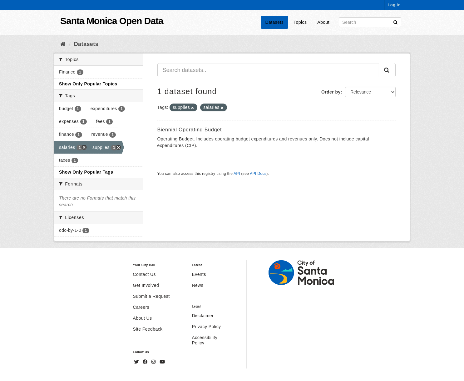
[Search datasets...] (268, 70)
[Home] (63, 44)
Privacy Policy (206, 326)
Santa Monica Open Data (111, 21)
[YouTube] (162, 362)
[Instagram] (154, 362)
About (323, 22)
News (197, 285)
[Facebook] (145, 362)
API (237, 173)
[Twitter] (137, 362)
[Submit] (395, 21)
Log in (394, 5)
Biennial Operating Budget (189, 129)
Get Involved (146, 285)
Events (199, 274)
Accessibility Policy (204, 340)
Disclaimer (203, 315)
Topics (300, 22)
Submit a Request (151, 296)
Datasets (274, 22)
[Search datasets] (370, 22)
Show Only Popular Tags (86, 172)
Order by (331, 91)
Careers (141, 307)
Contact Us (144, 274)
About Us (142, 318)
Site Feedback (148, 329)
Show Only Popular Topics (88, 83)
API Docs (258, 173)
